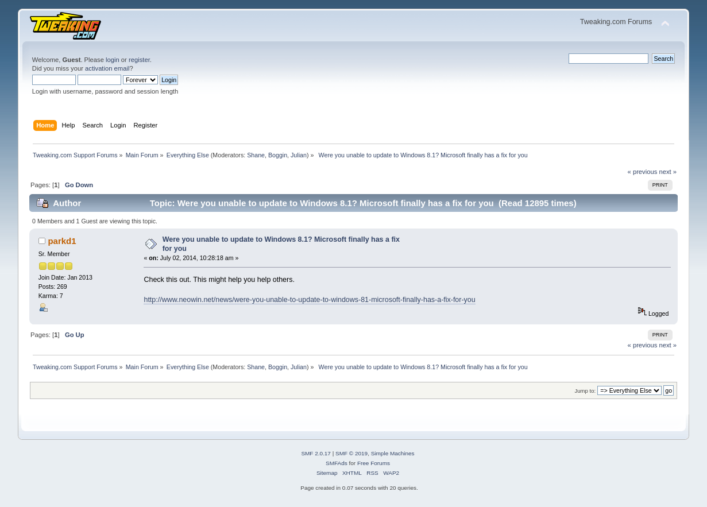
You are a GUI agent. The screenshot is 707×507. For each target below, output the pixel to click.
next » (668, 171)
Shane (256, 155)
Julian (299, 155)
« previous (643, 171)
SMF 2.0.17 (316, 453)
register (139, 59)
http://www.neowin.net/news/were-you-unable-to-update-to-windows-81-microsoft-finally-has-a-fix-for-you (309, 300)
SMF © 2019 (351, 453)
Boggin (277, 155)
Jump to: (585, 391)
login (112, 59)
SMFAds (336, 463)
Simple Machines (393, 453)
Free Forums (373, 463)
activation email (107, 68)
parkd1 (62, 241)
